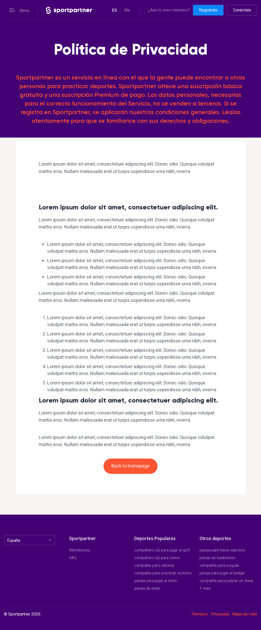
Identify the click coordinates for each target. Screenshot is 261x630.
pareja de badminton (217, 558)
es (114, 10)
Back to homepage (130, 466)
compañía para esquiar (219, 565)
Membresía (79, 550)
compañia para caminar (154, 565)
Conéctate (242, 10)
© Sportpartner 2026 (22, 614)
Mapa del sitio (244, 614)
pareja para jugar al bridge (222, 573)
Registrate (208, 10)
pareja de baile (147, 588)
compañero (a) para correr (157, 558)
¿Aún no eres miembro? (169, 10)
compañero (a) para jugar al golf (162, 550)
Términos (199, 614)
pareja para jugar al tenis (155, 581)
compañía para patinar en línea (226, 581)
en (126, 10)
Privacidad (220, 614)
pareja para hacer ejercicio (222, 550)
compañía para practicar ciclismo (163, 573)
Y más (205, 588)
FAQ (72, 558)
